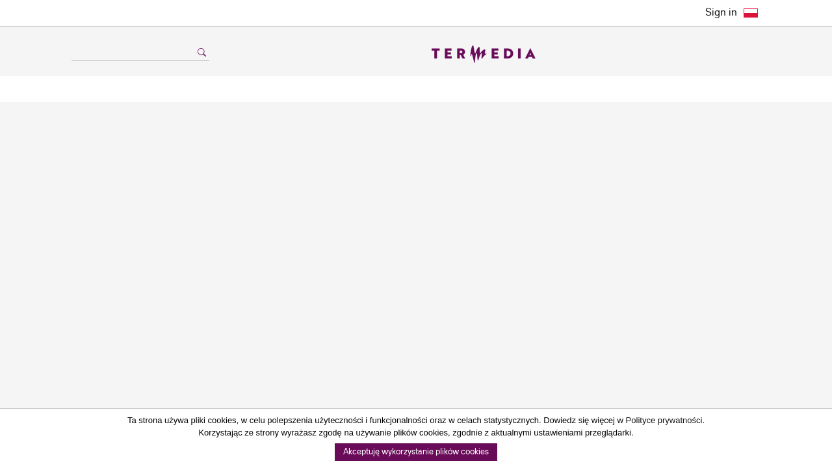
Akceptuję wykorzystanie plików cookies (416, 452)
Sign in (721, 12)
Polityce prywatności (664, 420)
